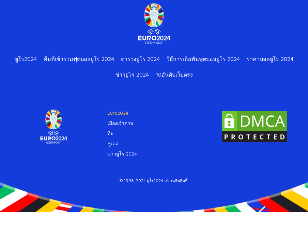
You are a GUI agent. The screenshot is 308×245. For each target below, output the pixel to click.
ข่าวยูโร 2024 (132, 74)
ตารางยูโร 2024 (140, 59)
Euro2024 (117, 113)
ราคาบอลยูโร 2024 (270, 59)
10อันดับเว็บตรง (174, 74)
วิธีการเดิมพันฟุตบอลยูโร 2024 (203, 59)
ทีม (110, 133)
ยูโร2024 (26, 59)
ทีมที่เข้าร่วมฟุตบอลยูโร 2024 (79, 59)
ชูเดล (113, 143)
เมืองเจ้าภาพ (120, 123)
